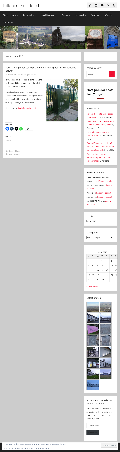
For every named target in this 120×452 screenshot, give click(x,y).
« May (89, 286)
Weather (95, 15)
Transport (80, 15)
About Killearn (10, 15)
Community (29, 15)
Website (110, 15)
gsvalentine (31, 75)
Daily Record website (27, 108)
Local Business (49, 15)
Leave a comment (16, 154)
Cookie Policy (46, 448)
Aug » (95, 286)
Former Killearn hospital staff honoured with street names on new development (100, 146)
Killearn (12, 151)
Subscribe (92, 433)
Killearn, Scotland (21, 5)
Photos (66, 15)
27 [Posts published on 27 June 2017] (93, 279)
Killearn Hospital (105, 181)
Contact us (8, 22)
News (17, 151)
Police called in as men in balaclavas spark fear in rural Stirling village (98, 157)
